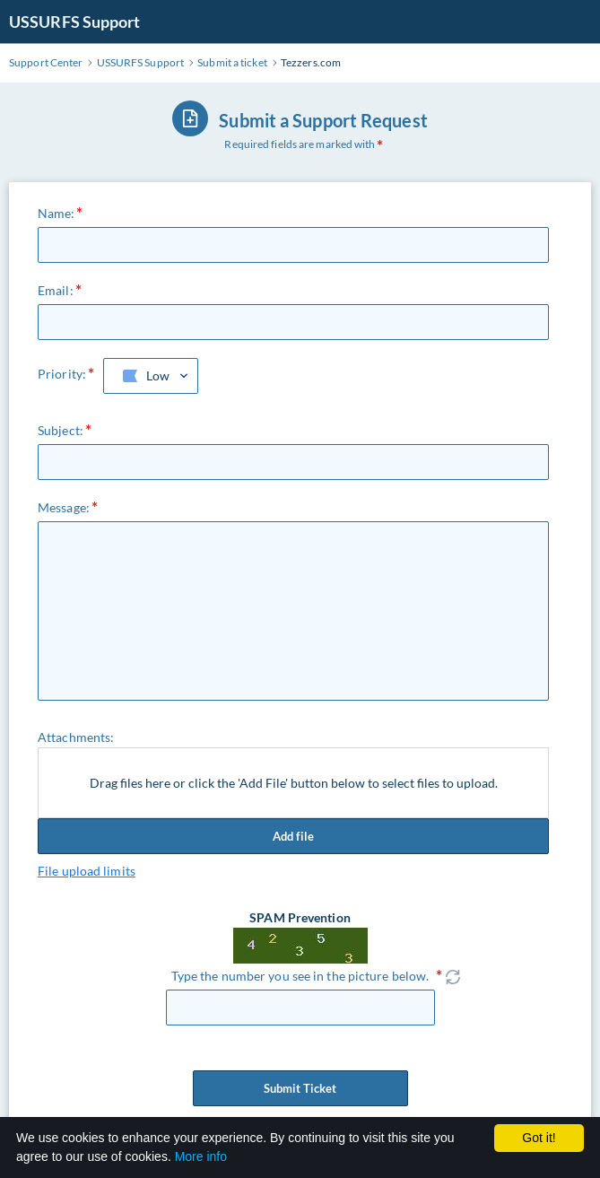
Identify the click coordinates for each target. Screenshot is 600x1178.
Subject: (60, 430)
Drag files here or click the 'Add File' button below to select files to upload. (294, 782)
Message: (64, 507)
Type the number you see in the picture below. (300, 975)
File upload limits (86, 870)
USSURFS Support (75, 21)
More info (201, 1156)
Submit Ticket (300, 1088)
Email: (56, 290)
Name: (56, 213)
